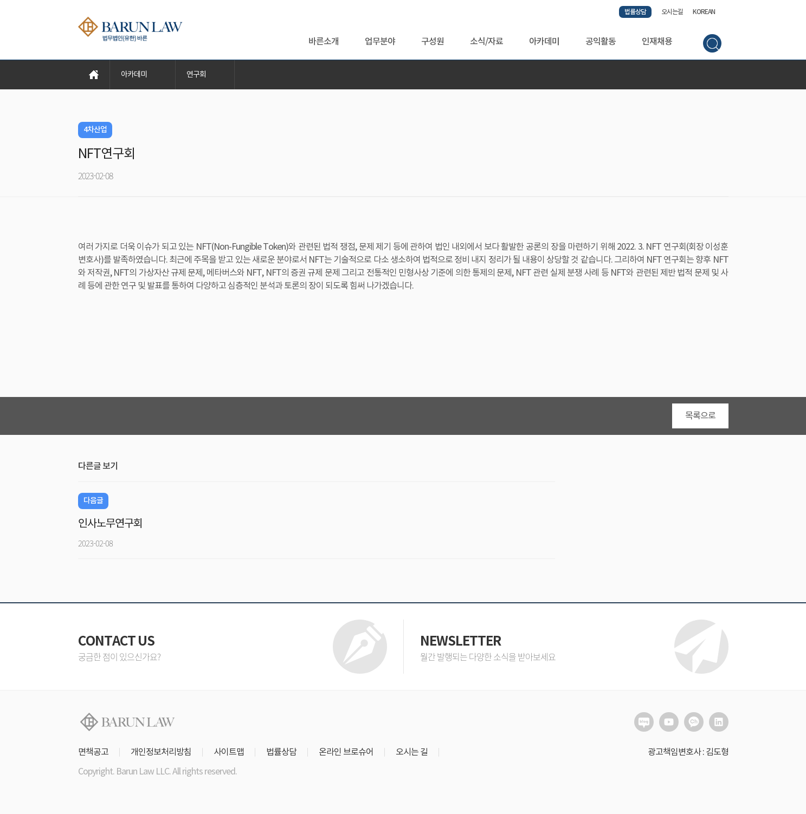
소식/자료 (486, 42)
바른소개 (323, 42)
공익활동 (600, 42)
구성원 (432, 42)
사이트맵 (229, 752)
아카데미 (544, 42)
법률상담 (635, 12)
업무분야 (380, 42)
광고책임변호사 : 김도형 (688, 752)
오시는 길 (412, 752)
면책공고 (93, 752)
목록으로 (700, 416)
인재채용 (657, 42)
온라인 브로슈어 (346, 752)
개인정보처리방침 (161, 752)
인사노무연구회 (110, 524)
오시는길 (672, 12)
